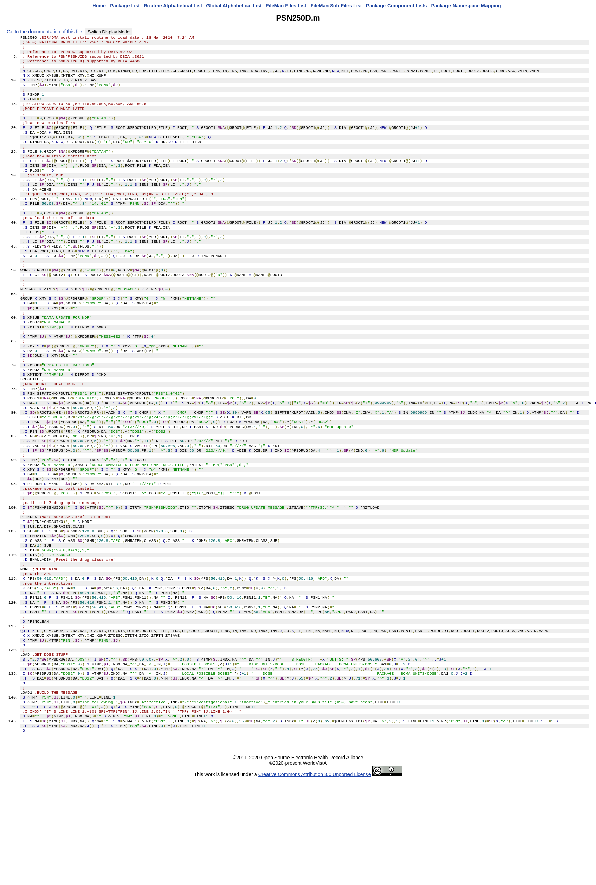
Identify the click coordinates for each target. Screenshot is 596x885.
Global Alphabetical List (233, 5)
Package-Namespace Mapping (466, 5)
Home (99, 5)
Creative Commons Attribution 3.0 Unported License (314, 874)
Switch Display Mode (108, 31)
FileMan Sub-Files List (336, 5)
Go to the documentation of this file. (45, 31)
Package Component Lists (396, 5)
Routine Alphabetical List (173, 5)
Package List (125, 5)
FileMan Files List (286, 5)
